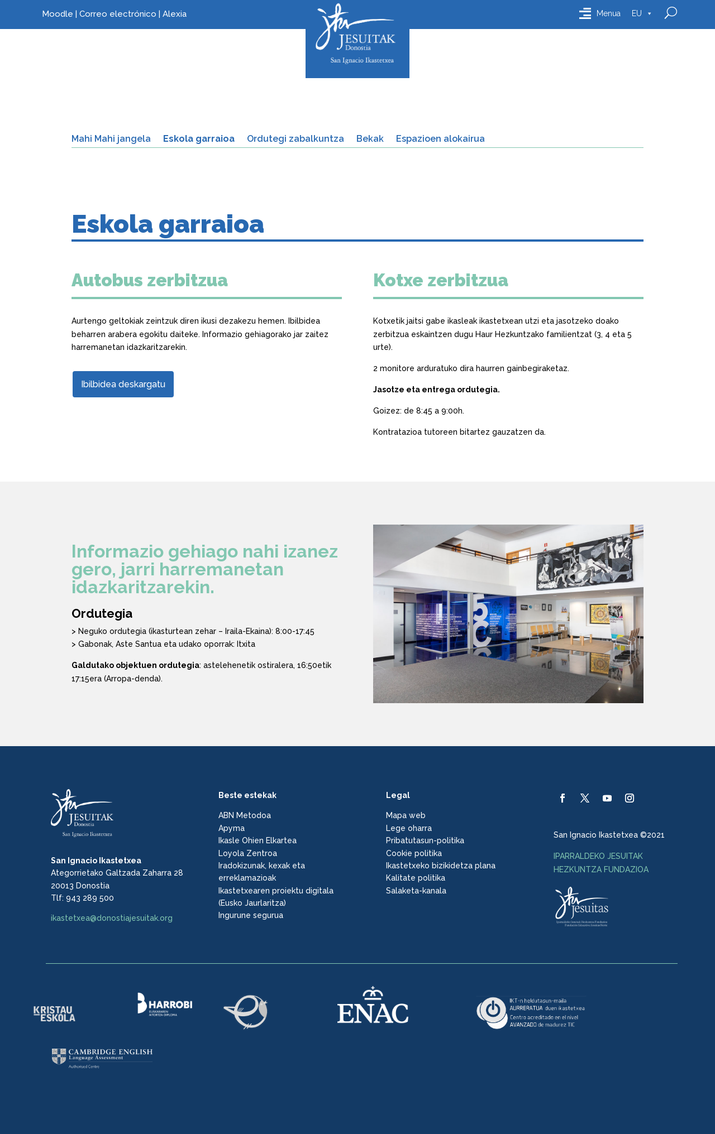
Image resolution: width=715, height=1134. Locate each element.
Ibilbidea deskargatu (123, 384)
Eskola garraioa (199, 139)
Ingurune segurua (250, 915)
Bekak (370, 139)
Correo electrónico (117, 14)
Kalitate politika (415, 877)
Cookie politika (414, 853)
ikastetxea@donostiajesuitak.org (112, 918)
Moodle (57, 14)
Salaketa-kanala (416, 890)
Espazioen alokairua (440, 139)
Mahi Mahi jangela (111, 139)
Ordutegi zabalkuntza (295, 139)
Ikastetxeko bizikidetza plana (440, 865)
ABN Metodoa (244, 815)
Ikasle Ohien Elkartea (257, 840)
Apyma (231, 828)
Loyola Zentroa (247, 853)
